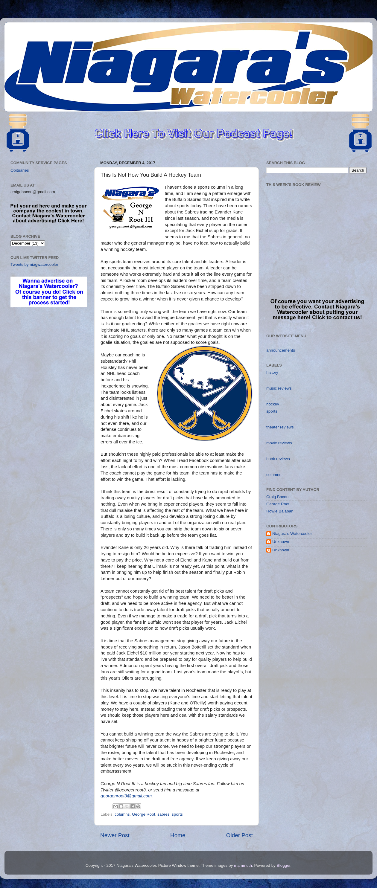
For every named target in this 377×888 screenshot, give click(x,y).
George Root (143, 814)
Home (177, 835)
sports (177, 814)
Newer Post (115, 835)
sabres (163, 814)
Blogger (284, 865)
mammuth (243, 865)
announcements (280, 350)
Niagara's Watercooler (292, 533)
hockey (272, 404)
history (272, 372)
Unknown (280, 541)
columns (122, 814)
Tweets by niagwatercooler (34, 264)
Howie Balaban (280, 511)
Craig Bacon (277, 497)
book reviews (278, 459)
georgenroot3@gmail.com (126, 796)
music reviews (279, 388)
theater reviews (280, 427)
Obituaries (19, 170)
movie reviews (279, 443)
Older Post (239, 835)
